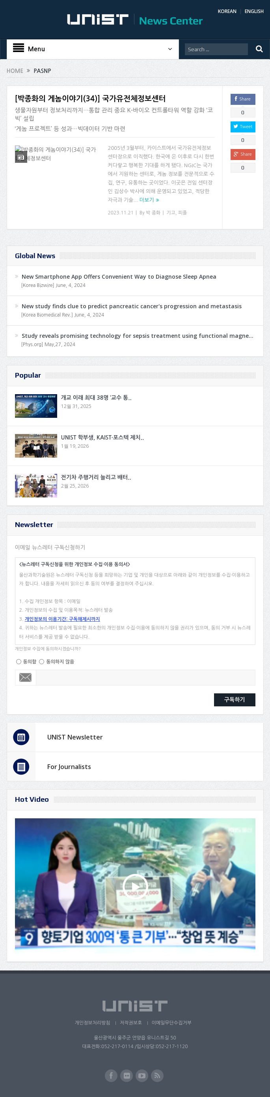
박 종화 (153, 212)
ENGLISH (254, 11)
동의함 (30, 661)
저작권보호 (131, 1023)
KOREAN (227, 11)
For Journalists (69, 766)
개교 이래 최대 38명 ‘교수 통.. (96, 397)
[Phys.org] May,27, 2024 (48, 344)
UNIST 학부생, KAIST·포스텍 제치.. (102, 437)
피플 (182, 212)
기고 (170, 212)
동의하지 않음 (60, 661)
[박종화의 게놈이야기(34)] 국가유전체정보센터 (90, 98)
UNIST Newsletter (75, 737)
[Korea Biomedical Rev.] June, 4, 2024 (62, 315)
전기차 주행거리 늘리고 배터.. (96, 477)
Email (25, 677)
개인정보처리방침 (92, 1023)
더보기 (147, 200)
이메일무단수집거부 (172, 1023)
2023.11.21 (121, 212)
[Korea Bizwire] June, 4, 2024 (53, 285)
